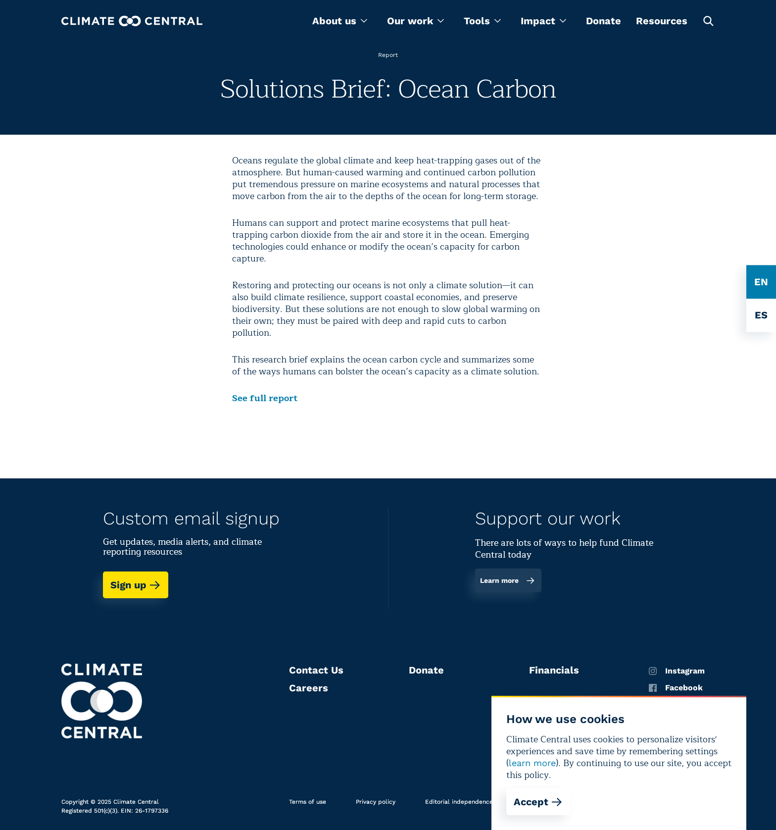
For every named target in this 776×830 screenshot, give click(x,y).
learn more (532, 763)
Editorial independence (459, 801)
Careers (308, 688)
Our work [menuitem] (415, 21)
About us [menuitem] (339, 21)
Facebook (676, 687)
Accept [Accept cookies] (538, 802)
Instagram (677, 671)
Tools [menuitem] (482, 21)
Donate (603, 21)
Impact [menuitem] (543, 21)
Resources (661, 21)
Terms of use (307, 801)
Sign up (135, 585)
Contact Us (316, 670)
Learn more (507, 580)
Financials (554, 670)
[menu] (339, 21)
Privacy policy (375, 801)
